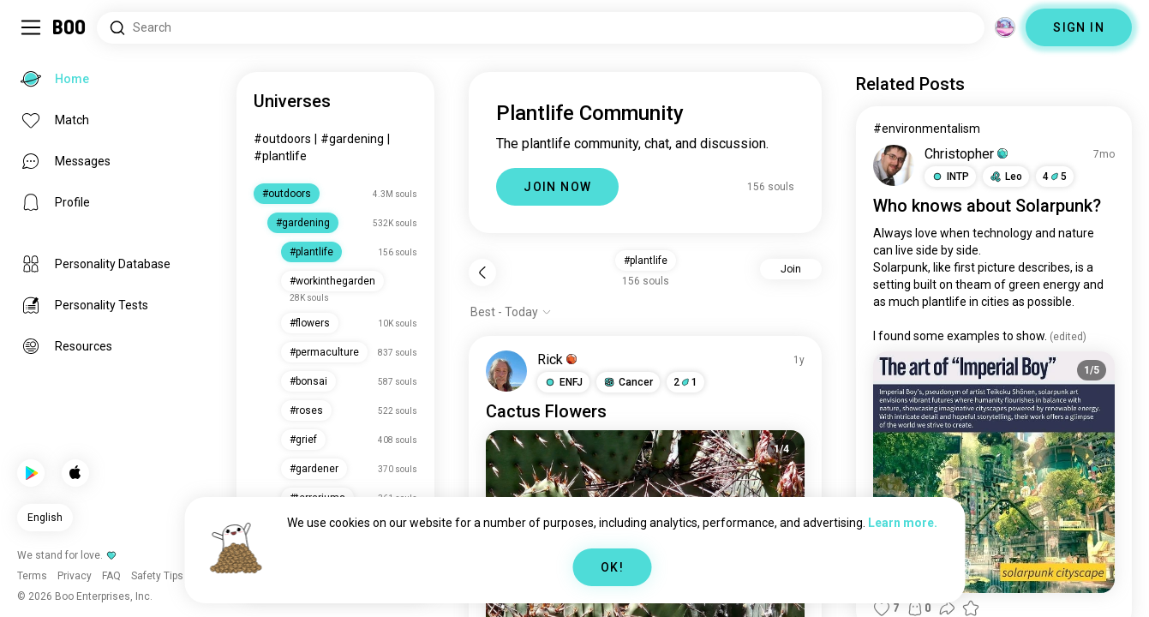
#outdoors (282, 139)
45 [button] (1055, 177)
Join (791, 269)
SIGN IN (1078, 27)
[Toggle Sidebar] (31, 27)
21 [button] (685, 382)
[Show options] (511, 312)
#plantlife (280, 156)
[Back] (482, 272)
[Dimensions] (1005, 27)
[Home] (70, 27)
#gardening (352, 139)
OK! (612, 567)
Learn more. (902, 523)
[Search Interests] (540, 28)
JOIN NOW (557, 187)
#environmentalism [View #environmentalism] (926, 128)
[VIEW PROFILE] (506, 371)
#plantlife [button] (645, 261)
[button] (563, 382)
